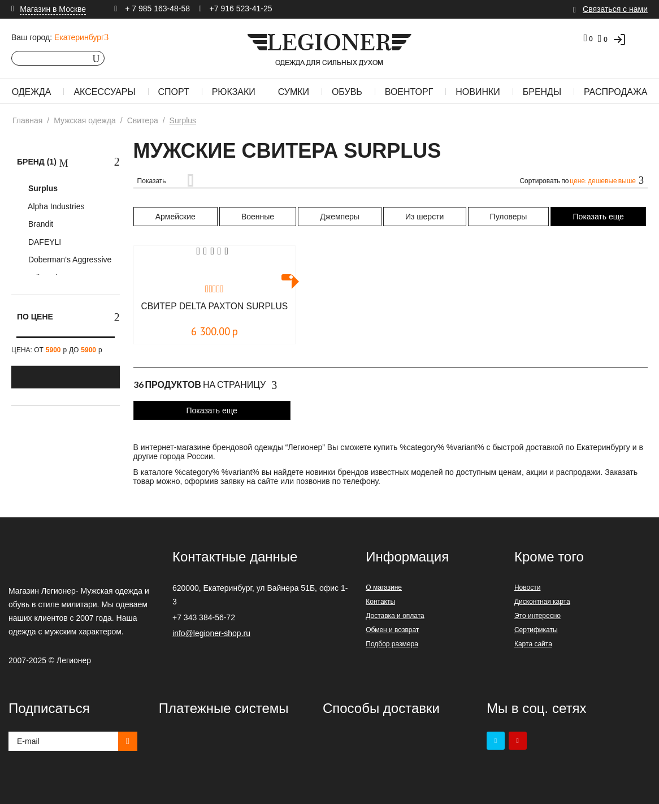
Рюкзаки (233, 92)
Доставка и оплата (395, 616)
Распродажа (615, 92)
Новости (527, 587)
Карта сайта (533, 644)
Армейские (175, 216)
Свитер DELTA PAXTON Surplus (214, 311)
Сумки (293, 92)
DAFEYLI (43, 242)
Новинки (478, 92)
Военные (257, 216)
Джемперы (339, 216)
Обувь (347, 92)
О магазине (384, 587)
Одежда (31, 92)
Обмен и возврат (392, 630)
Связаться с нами (615, 9)
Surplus (42, 188)
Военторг (409, 92)
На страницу (205, 385)
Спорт (173, 92)
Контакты (380, 602)
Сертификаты (536, 630)
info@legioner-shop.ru (211, 633)
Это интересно (537, 616)
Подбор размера (392, 644)
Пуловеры (508, 216)
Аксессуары (104, 92)
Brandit (39, 223)
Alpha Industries (55, 206)
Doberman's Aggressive (68, 259)
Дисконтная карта (542, 602)
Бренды (542, 92)
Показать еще (598, 216)
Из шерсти (424, 216)
